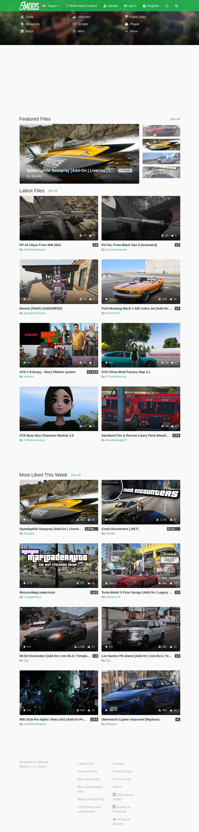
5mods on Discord (122, 822)
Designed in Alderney (34, 762)
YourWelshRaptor (35, 724)
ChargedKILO (32, 597)
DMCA (117, 787)
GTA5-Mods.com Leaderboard (89, 809)
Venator (29, 376)
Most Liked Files (88, 779)
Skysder (29, 533)
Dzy (26, 660)
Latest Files (85, 763)
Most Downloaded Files (89, 789)
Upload (110, 6)
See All (175, 119)
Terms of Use (122, 779)
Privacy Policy (122, 771)
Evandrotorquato (34, 249)
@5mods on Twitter (123, 797)
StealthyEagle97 (116, 440)
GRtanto (111, 724)
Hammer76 (113, 313)
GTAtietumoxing (116, 376)
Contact (118, 763)
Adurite (110, 533)
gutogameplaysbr (35, 313)
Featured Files (87, 771)
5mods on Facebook (122, 809)
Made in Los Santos (33, 766)
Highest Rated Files (91, 799)
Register (151, 6)
